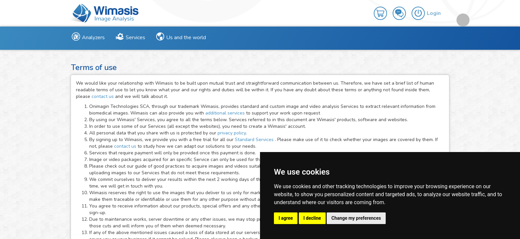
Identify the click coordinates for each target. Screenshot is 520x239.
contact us (103, 96)
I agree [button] (286, 218)
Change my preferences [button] (356, 218)
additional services (225, 113)
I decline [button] (312, 218)
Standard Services (255, 139)
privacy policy (232, 133)
